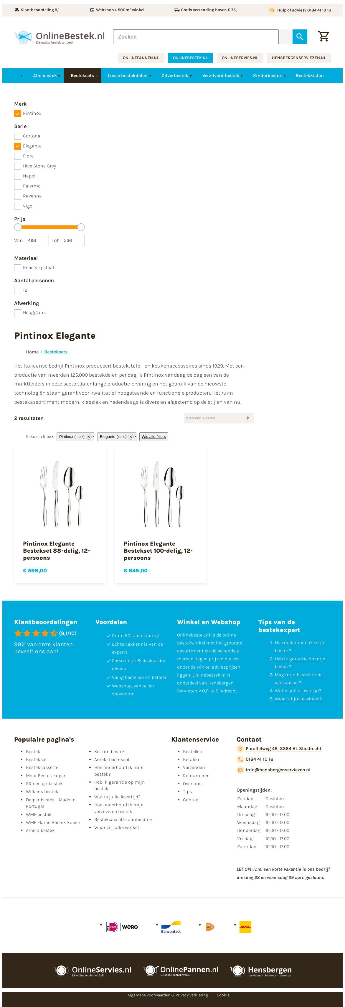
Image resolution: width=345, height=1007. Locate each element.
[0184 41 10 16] (255, 759)
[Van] (37, 240)
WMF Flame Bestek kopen (53, 822)
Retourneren (196, 775)
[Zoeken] (196, 36)
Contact (191, 799)
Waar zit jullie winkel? (298, 699)
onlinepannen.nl (141, 57)
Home (32, 352)
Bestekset (36, 759)
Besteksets (55, 352)
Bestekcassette (42, 767)
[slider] (18, 227)
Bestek (33, 751)
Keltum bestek (109, 751)
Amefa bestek (40, 830)
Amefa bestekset (112, 759)
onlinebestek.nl (190, 57)
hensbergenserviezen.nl (299, 57)
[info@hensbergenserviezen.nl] (274, 770)
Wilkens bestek (42, 791)
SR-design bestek (44, 783)
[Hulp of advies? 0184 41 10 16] (299, 10)
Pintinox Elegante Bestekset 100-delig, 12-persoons (158, 550)
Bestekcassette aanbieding (123, 819)
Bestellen (192, 751)
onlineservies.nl (240, 57)
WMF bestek (39, 814)
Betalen (191, 759)
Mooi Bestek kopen (46, 775)
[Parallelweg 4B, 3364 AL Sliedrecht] (279, 749)
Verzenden (194, 767)
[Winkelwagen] (323, 36)
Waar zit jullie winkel (116, 827)
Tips (187, 791)
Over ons (192, 783)
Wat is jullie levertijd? (298, 690)
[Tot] (73, 240)
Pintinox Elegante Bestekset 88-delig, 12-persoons (56, 550)
